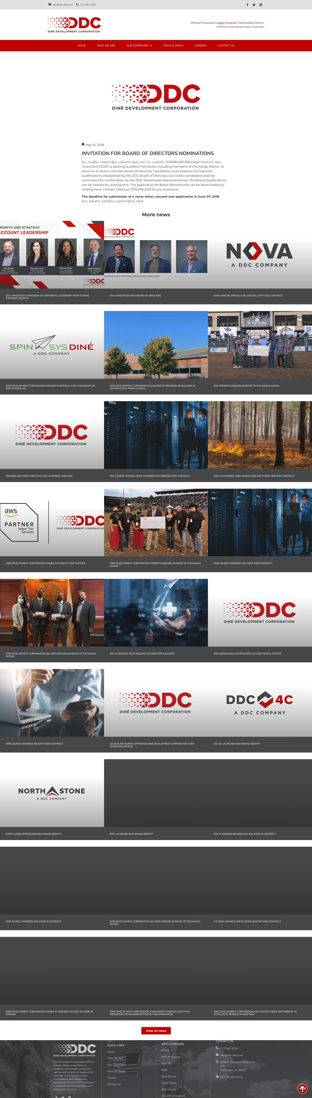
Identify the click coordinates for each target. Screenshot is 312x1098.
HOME (82, 45)
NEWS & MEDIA (173, 45)
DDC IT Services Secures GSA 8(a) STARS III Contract (245, 833)
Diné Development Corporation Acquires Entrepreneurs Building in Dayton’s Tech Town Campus (152, 387)
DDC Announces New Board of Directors (135, 295)
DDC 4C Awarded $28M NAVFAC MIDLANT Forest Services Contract (254, 475)
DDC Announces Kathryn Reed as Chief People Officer (247, 653)
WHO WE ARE (106, 45)
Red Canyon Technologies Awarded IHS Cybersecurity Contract (150, 475)
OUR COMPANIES (139, 45)
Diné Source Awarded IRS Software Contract (34, 743)
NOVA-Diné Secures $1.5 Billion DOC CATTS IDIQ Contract (248, 295)
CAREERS (200, 45)
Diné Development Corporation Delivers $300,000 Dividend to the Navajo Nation (51, 655)
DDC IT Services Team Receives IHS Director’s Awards (142, 653)
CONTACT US (226, 45)
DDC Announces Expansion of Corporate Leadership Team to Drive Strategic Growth (47, 297)
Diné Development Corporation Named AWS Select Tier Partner (45, 563)
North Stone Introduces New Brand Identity (34, 833)
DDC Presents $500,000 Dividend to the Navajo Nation (247, 385)
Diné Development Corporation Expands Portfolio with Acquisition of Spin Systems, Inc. (50, 387)
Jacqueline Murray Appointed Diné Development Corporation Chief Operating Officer (152, 745)
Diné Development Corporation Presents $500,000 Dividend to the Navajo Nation (155, 564)
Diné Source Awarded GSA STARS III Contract (33, 921)
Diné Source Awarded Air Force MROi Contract (243, 563)
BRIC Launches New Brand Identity (131, 833)
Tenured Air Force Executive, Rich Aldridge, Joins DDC (39, 475)
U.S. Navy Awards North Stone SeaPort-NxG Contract (247, 921)
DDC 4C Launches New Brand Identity (237, 743)
